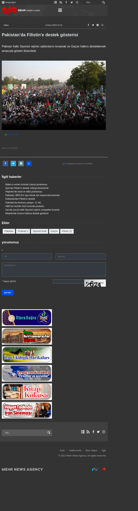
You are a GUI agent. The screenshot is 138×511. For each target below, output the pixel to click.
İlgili (130, 486)
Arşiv (88, 486)
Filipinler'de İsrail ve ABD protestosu (28, 206)
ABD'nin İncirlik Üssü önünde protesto (29, 220)
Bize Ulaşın (118, 486)
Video (10, 25)
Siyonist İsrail (43, 245)
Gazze (58, 245)
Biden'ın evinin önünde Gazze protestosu (31, 198)
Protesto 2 (27, 245)
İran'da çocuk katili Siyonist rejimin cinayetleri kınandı (37, 224)
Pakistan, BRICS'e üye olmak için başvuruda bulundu (37, 209)
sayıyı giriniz (13, 295)
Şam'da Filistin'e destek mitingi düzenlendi (31, 202)
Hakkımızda (101, 486)
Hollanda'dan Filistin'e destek (24, 213)
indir (15, 149)
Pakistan (13, 245)
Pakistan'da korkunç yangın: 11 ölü (27, 217)
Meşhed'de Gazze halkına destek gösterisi (31, 228)
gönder (12, 307)
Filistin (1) (71, 245)
